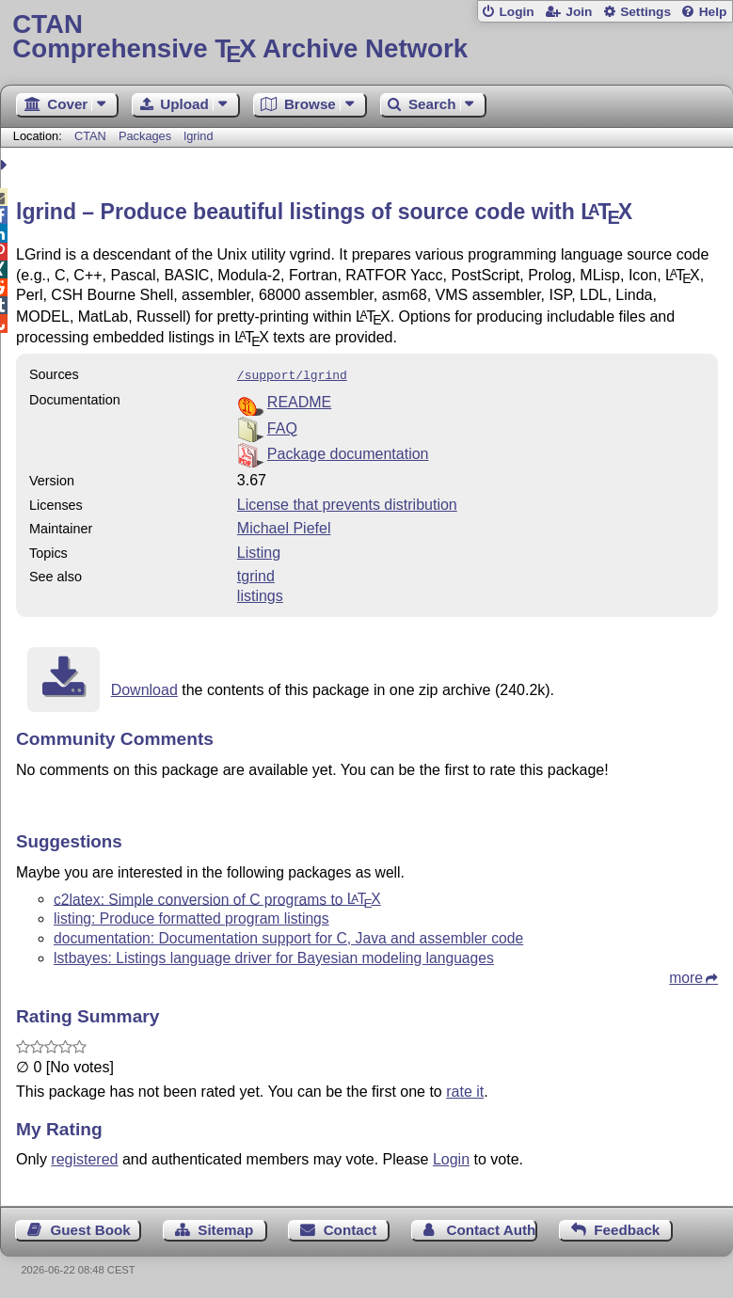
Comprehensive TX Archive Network (366, 37)
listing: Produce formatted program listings (191, 917)
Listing (258, 551)
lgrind (198, 136)
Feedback (627, 1228)
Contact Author (491, 1228)
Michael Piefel (284, 526)
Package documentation (348, 452)
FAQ (282, 427)
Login (516, 12)
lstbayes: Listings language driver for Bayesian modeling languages (274, 956)
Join (579, 12)
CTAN (90, 136)
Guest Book (91, 1228)
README (299, 400)
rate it (465, 1090)
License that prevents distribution (347, 503)
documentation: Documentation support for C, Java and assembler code (288, 936)
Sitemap (225, 1228)
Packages (147, 136)
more (686, 976)
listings (260, 594)
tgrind (256, 574)
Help (713, 12)
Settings (645, 12)
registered (84, 1157)
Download (144, 688)
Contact (350, 1228)
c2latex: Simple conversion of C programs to (217, 897)
